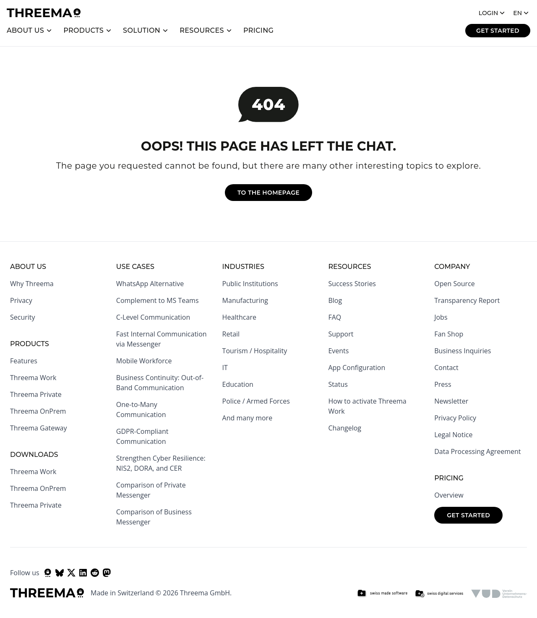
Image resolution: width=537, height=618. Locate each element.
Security (22, 317)
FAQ (334, 317)
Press (442, 384)
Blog (335, 300)
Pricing (258, 30)
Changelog (344, 428)
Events (338, 350)
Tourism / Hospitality (254, 350)
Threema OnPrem (38, 411)
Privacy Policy (455, 417)
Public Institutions (250, 283)
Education (237, 384)
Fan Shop (448, 334)
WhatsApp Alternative (150, 283)
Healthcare (239, 317)
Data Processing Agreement (477, 451)
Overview (448, 495)
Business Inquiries (462, 350)
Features (23, 360)
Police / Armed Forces (256, 401)
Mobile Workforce (144, 360)
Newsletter (451, 401)
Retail (231, 334)
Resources (202, 30)
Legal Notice (453, 434)
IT (225, 367)
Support (340, 334)
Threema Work (33, 377)
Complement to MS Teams (157, 300)
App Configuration (356, 367)
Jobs (440, 317)
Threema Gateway (38, 428)
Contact (446, 367)
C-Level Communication (153, 317)
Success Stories (352, 283)
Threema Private (36, 394)
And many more (247, 417)
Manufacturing (245, 300)
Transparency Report (467, 300)
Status (338, 384)
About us (25, 30)
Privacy (21, 300)
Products (83, 30)
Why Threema (32, 283)
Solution (141, 30)
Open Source (454, 283)
